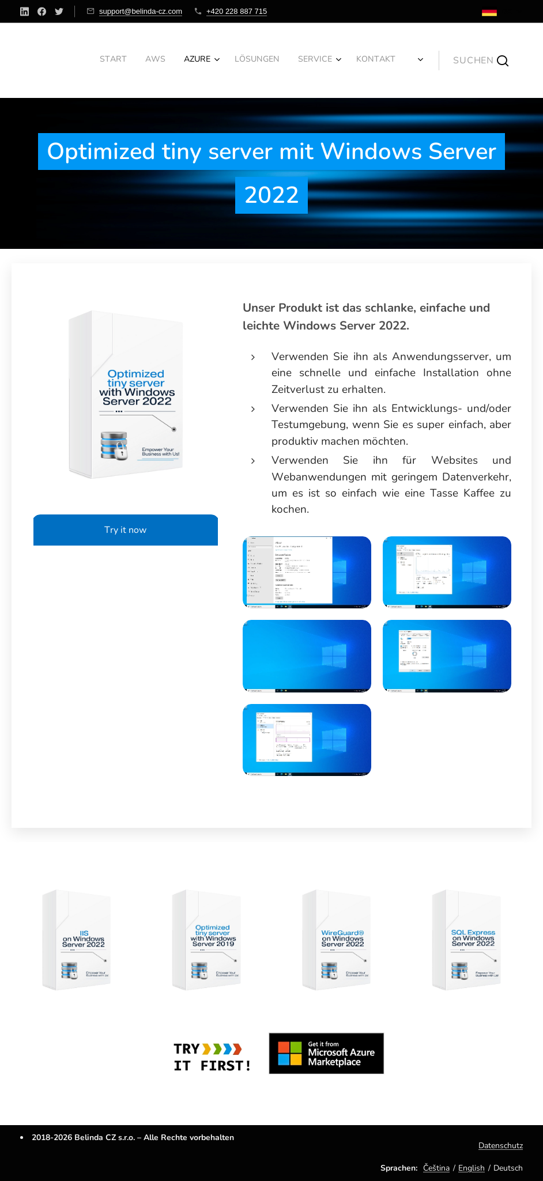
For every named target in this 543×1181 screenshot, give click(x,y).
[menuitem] (271, 60)
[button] (481, 60)
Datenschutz (500, 1145)
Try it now (125, 530)
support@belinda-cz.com (140, 11)
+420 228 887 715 (236, 11)
